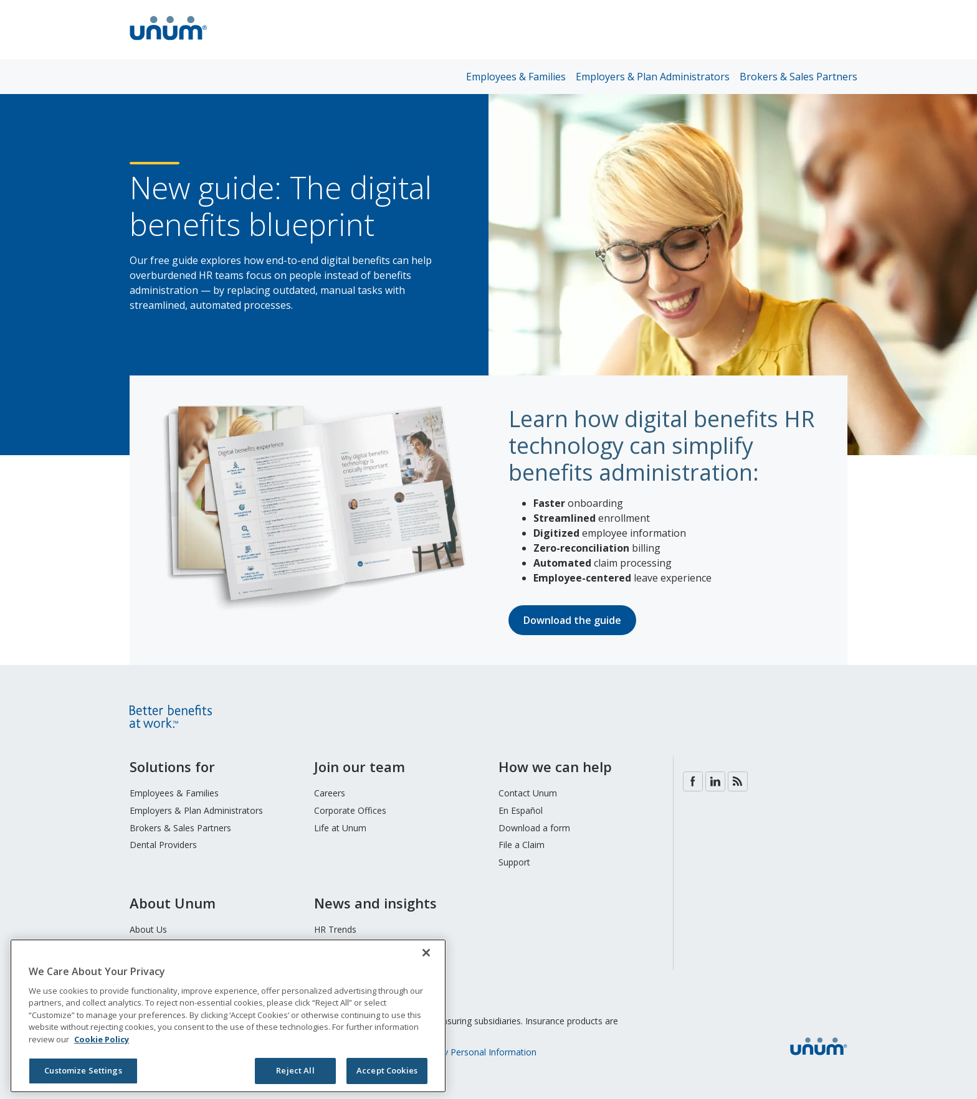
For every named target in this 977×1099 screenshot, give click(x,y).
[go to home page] (168, 42)
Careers (329, 793)
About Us (148, 929)
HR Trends (335, 929)
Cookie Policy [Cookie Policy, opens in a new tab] (101, 1039)
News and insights (375, 903)
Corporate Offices (350, 810)
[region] (228, 1016)
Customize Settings (83, 1070)
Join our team (359, 766)
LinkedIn (715, 781)
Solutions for (172, 766)
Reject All (295, 1070)
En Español (520, 810)
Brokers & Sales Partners (798, 76)
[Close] (426, 952)
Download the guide (572, 620)
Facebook (693, 781)
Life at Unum (340, 828)
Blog (738, 781)
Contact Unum (527, 793)
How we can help (555, 766)
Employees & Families (516, 76)
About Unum (173, 903)
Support (514, 862)
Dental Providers (163, 845)
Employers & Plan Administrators (653, 76)
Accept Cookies (386, 1070)
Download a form (534, 828)
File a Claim (521, 845)
